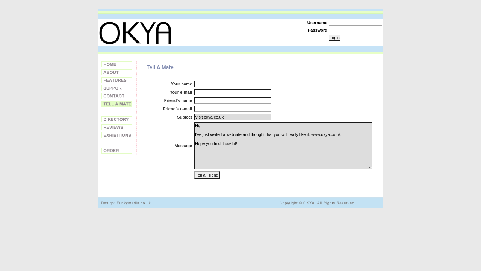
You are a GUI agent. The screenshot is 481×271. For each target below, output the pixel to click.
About (116, 72)
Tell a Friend (116, 104)
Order (116, 151)
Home (116, 64)
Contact (116, 96)
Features (116, 80)
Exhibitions (116, 135)
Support (116, 88)
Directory (116, 119)
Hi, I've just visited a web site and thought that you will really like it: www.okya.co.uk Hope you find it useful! (283, 145)
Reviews (116, 127)
